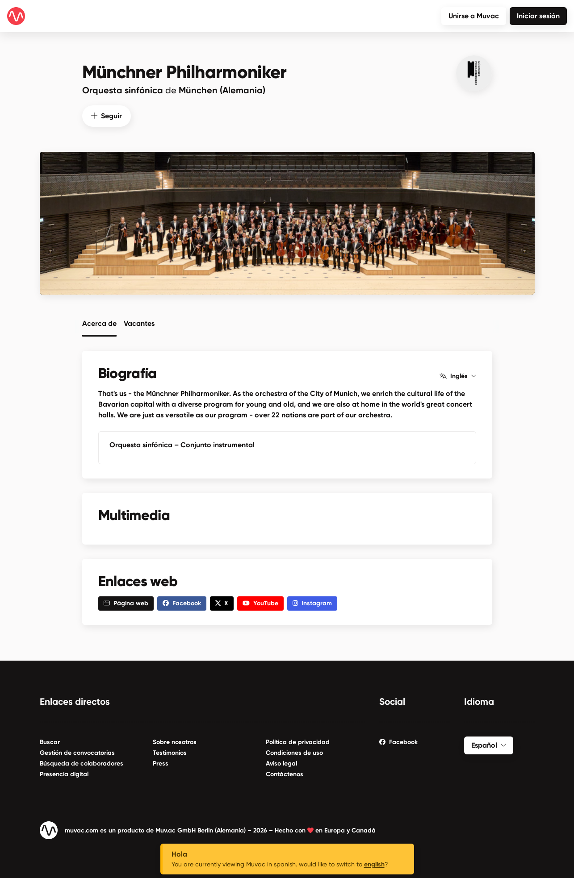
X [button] (221, 603)
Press (160, 763)
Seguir (106, 115)
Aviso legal (281, 763)
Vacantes (139, 323)
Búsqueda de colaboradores (81, 763)
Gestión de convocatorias (77, 752)
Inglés (458, 375)
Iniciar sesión (538, 16)
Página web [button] (126, 603)
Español (488, 745)
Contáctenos (284, 774)
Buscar (50, 741)
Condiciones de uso (294, 752)
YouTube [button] (260, 603)
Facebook (398, 741)
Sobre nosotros (175, 741)
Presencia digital (64, 774)
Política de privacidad (298, 741)
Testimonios (170, 752)
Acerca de (99, 323)
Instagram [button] (312, 603)
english (374, 864)
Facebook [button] (182, 603)
